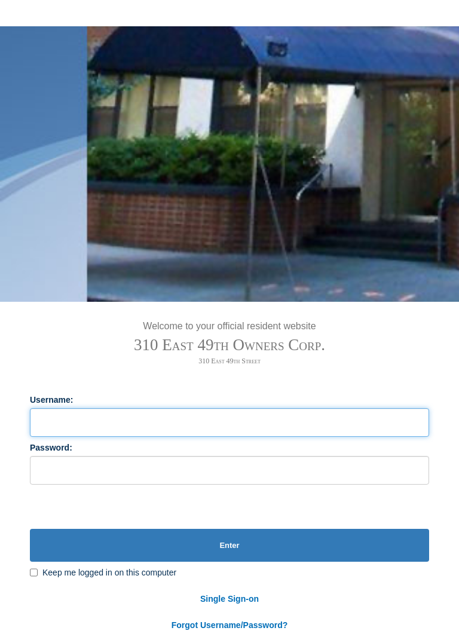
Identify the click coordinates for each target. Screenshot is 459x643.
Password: (51, 447)
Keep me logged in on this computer (109, 572)
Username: (51, 400)
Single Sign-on (229, 599)
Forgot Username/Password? (230, 625)
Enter (229, 545)
